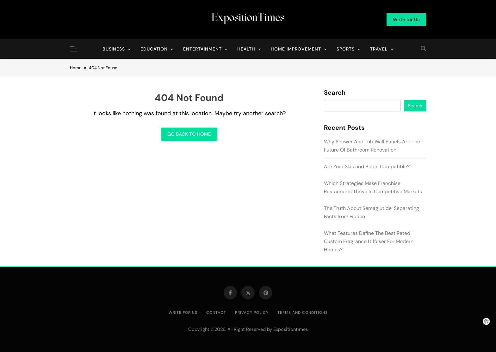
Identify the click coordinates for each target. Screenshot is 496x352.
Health (246, 49)
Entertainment (202, 49)
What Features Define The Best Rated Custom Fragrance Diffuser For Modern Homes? (368, 241)
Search (334, 93)
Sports (346, 49)
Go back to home (189, 134)
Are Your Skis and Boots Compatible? (367, 166)
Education (154, 49)
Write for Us (183, 312)
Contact (216, 312)
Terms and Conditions (302, 312)
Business (113, 49)
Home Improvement (296, 49)
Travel (379, 49)
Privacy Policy (252, 312)
